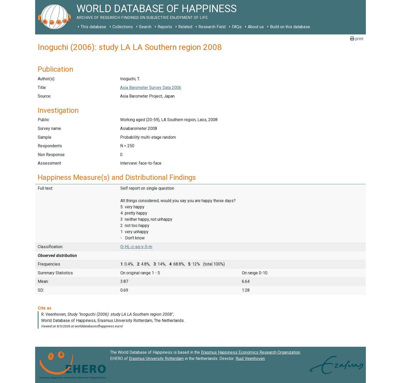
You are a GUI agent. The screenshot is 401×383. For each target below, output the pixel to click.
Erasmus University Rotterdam (156, 358)
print (356, 38)
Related (185, 26)
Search (145, 26)
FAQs (237, 26)
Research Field (212, 26)
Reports (165, 26)
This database (93, 26)
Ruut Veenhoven (250, 358)
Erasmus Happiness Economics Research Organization (250, 352)
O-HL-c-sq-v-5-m (136, 246)
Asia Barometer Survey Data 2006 (150, 87)
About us (256, 26)
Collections (122, 26)
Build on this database (290, 26)
